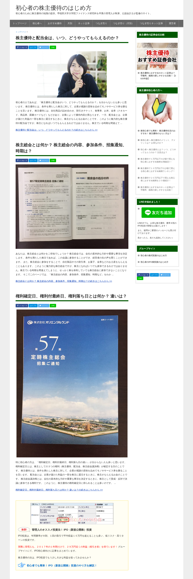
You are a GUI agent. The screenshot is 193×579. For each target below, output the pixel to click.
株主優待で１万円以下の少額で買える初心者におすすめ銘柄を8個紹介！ (158, 160)
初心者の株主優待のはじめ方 (54, 8)
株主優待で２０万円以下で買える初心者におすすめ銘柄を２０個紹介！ (158, 179)
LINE (53, 47)
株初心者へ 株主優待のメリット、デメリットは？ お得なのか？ (158, 141)
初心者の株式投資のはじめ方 (154, 255)
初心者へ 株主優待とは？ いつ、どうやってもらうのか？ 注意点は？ (158, 151)
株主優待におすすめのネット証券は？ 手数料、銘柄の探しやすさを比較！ (158, 188)
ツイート (43, 47)
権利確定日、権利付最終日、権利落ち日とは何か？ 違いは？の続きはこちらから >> (59, 490)
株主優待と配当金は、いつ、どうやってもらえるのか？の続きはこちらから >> (57, 130)
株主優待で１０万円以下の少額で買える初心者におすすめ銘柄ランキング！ (158, 169)
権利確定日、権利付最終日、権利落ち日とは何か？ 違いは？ (71, 296)
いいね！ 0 (22, 47)
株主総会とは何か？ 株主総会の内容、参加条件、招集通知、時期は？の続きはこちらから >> (64, 281)
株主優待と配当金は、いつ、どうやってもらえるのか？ (67, 38)
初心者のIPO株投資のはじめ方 (154, 262)
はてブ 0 (33, 47)
